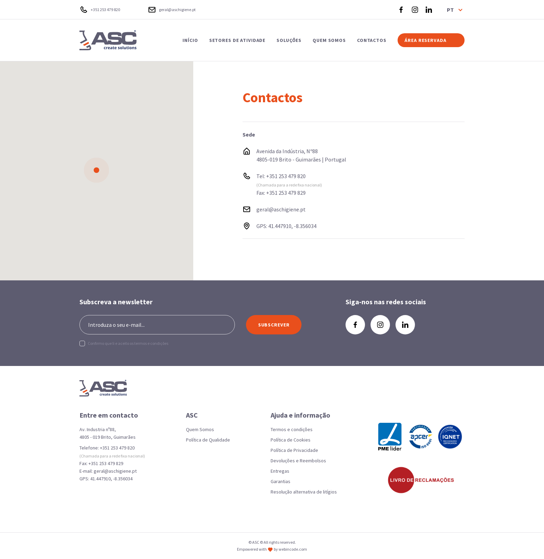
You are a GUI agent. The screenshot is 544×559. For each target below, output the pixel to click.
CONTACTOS (371, 40)
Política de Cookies (291, 440)
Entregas (280, 471)
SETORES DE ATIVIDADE (237, 40)
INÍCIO (190, 40)
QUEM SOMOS (329, 40)
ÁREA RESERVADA (425, 40)
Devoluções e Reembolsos (298, 460)
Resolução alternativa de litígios (304, 492)
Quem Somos (200, 429)
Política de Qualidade (208, 440)
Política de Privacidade (294, 450)
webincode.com (293, 549)
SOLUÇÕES (289, 40)
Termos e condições (292, 429)
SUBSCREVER (274, 325)
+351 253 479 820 (286, 176)
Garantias (280, 481)
